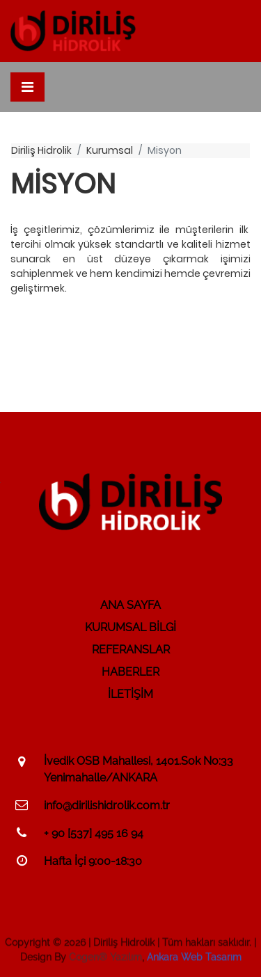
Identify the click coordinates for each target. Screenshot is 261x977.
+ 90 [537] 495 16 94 (93, 833)
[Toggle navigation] (27, 87)
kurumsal (109, 150)
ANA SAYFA (130, 605)
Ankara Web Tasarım (194, 958)
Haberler (130, 671)
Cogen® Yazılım (105, 958)
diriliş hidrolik (41, 150)
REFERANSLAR (131, 649)
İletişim (130, 694)
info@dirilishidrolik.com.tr (107, 805)
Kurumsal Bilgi (130, 627)
